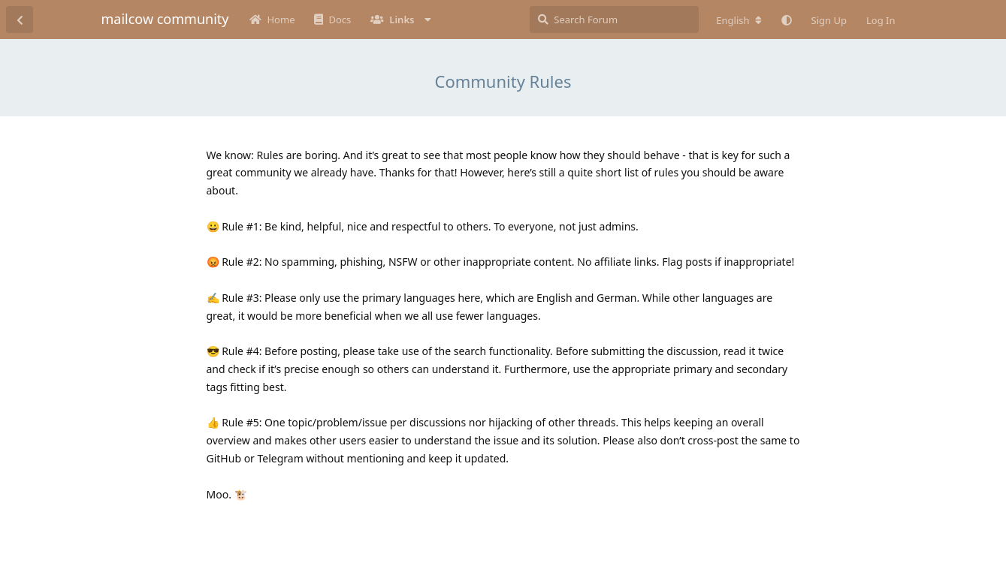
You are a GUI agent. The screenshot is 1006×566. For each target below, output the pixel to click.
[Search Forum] (614, 19)
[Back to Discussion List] (19, 19)
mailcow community (165, 19)
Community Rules (502, 81)
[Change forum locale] (738, 20)
